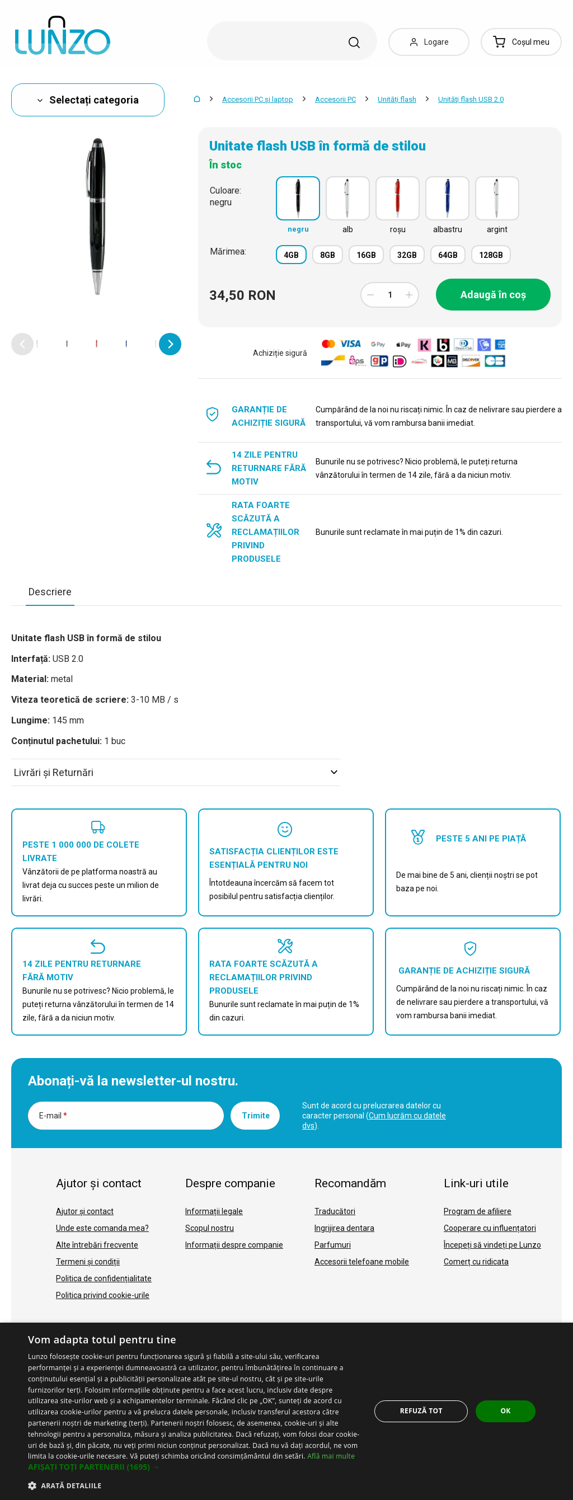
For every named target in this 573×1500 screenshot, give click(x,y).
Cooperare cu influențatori (490, 1228)
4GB (291, 255)
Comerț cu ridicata (476, 1261)
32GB (407, 255)
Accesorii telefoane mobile (361, 1261)
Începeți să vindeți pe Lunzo (492, 1244)
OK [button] (505, 1411)
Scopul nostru (209, 1228)
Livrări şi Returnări (175, 772)
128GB (491, 255)
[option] (37, 344)
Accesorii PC (335, 99)
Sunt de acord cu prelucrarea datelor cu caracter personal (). (374, 1115)
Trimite (256, 1115)
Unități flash (397, 99)
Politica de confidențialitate (104, 1278)
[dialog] (286, 1411)
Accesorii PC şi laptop (257, 99)
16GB (366, 255)
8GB (327, 255)
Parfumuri (332, 1244)
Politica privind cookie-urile (102, 1295)
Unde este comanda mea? (102, 1228)
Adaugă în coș (493, 294)
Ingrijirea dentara (344, 1228)
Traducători (334, 1211)
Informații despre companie (234, 1244)
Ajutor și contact (85, 1211)
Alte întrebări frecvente (97, 1244)
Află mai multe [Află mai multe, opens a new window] (331, 1456)
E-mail (53, 1116)
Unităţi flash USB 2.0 (471, 99)
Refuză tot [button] (421, 1411)
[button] (22, 344)
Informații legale (214, 1211)
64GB (448, 255)
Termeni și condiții (88, 1261)
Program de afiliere (477, 1211)
